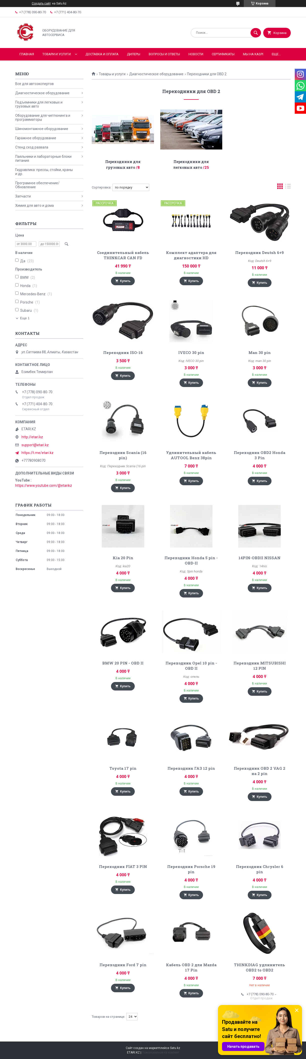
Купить (125, 281)
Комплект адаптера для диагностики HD (191, 255)
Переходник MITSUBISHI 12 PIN (260, 665)
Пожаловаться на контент (160, 1052)
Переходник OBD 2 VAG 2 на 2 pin (259, 771)
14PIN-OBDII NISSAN (259, 557)
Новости (195, 54)
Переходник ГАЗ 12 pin (191, 768)
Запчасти (23, 196)
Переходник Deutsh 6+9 (259, 252)
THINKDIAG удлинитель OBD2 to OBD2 (259, 967)
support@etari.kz (35, 445)
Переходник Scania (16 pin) (123, 455)
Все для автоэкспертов (34, 84)
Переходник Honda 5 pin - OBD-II (191, 560)
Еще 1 (25, 318)
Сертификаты (223, 54)
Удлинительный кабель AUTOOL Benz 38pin (191, 455)
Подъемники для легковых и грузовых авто (38, 104)
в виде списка (288, 187)
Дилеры (133, 54)
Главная (27, 54)
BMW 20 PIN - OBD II (123, 663)
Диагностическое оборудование (156, 74)
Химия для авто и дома (34, 206)
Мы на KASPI (253, 54)
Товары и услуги (112, 74)
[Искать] (255, 33)
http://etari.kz (32, 437)
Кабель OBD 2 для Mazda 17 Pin (191, 967)
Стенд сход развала (31, 147)
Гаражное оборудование (35, 138)
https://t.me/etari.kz (38, 453)
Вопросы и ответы (164, 54)
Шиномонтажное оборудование (41, 129)
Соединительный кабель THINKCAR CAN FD (123, 255)
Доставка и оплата (102, 54)
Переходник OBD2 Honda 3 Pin (259, 455)
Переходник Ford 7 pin (123, 964)
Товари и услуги (56, 54)
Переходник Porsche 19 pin (191, 869)
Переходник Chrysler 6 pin (259, 869)
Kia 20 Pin (123, 557)
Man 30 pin (259, 352)
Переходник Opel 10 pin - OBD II (191, 665)
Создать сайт (41, 3)
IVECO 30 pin (191, 352)
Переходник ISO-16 (123, 352)
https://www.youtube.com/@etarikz (43, 486)
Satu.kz (175, 1048)
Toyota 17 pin (123, 768)
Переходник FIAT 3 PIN (123, 866)
